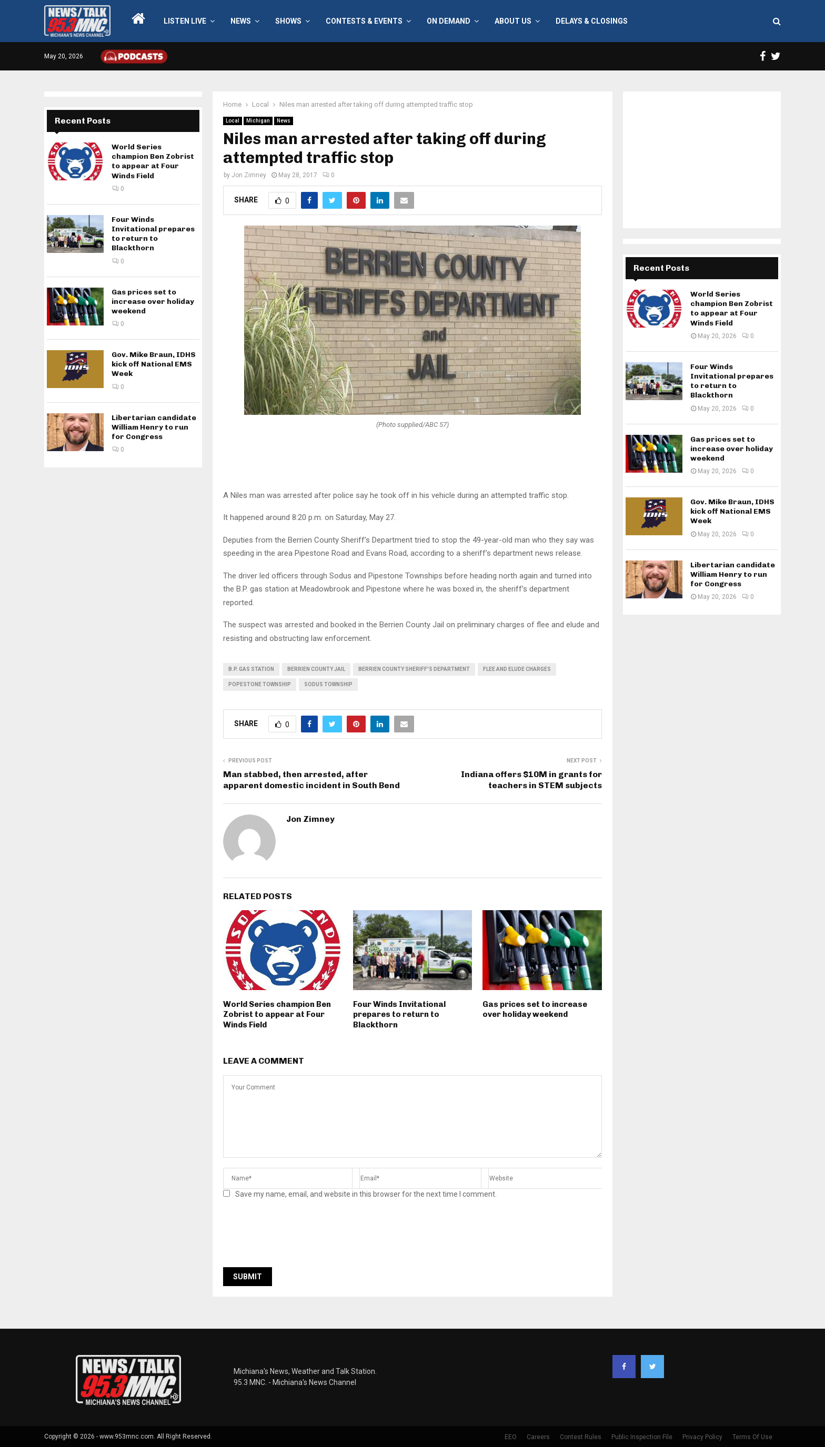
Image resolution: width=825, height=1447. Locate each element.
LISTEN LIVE (185, 21)
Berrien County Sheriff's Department (414, 669)
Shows (288, 21)
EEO (511, 1437)
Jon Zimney (249, 175)
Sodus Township (328, 684)
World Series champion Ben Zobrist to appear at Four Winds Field (277, 1015)
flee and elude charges (517, 669)
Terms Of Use (752, 1437)
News (240, 21)
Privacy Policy (702, 1437)
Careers (538, 1437)
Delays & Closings (592, 21)
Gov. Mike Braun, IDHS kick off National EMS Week (154, 364)
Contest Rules (580, 1437)
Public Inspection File (641, 1437)
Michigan (258, 121)
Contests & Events (364, 21)
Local (232, 121)
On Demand (448, 21)
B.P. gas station (251, 669)
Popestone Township (259, 684)
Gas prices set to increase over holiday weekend (534, 1010)
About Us (513, 21)
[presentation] (303, 1236)
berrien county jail (316, 669)
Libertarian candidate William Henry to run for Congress (154, 427)
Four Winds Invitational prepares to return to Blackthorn (399, 1015)
